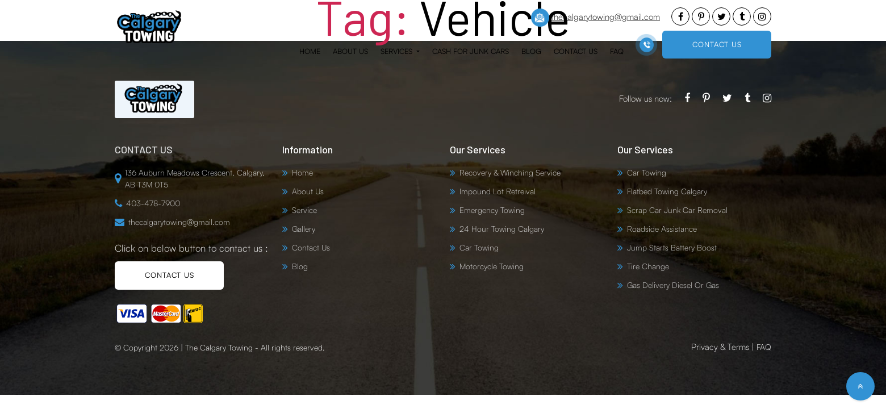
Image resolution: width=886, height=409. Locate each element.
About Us (350, 51)
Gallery (303, 228)
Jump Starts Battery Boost (672, 247)
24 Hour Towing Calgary (501, 228)
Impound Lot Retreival (497, 191)
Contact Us (575, 51)
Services (398, 51)
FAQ (617, 51)
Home (309, 51)
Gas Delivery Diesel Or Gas (673, 285)
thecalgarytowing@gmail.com (595, 18)
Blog (531, 51)
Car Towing (479, 247)
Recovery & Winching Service (510, 172)
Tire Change (648, 266)
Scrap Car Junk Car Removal (677, 210)
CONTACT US (717, 44)
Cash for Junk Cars (470, 51)
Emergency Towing (492, 210)
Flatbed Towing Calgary (667, 191)
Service (304, 210)
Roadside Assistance (662, 228)
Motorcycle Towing (491, 266)
